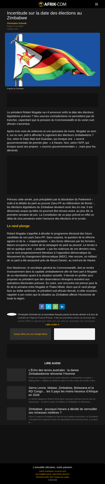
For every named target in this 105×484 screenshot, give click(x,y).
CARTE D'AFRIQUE (46, 471)
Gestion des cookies (62, 477)
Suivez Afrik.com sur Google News (30, 334)
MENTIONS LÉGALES (61, 474)
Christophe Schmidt (17, 23)
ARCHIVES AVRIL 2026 (44, 477)
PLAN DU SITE (60, 471)
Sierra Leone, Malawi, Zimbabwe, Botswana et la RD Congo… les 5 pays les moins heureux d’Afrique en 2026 (63, 391)
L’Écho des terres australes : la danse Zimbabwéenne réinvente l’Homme (54, 371)
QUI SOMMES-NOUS (44, 474)
